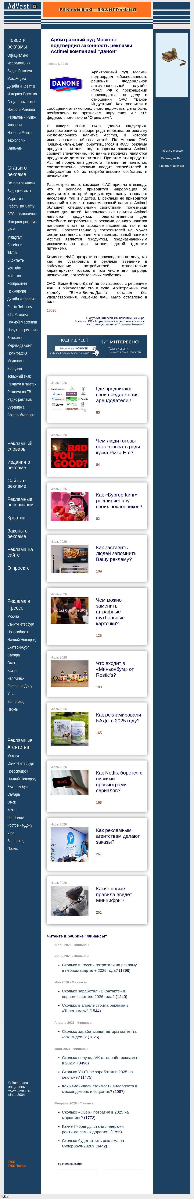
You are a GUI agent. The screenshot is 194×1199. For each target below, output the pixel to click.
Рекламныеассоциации (20, 502)
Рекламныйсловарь (19, 446)
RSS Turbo (17, 1166)
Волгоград (15, 701)
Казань (12, 670)
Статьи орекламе (17, 170)
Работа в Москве (171, 150)
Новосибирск (17, 632)
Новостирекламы (17, 43)
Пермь (12, 709)
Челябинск (15, 678)
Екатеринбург (18, 647)
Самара (13, 655)
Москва (13, 616)
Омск (11, 663)
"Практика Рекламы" (130, 324)
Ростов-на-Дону (19, 686)
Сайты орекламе (16, 483)
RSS (11, 1162)
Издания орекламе (18, 464)
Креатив (16, 517)
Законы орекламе (17, 533)
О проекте (18, 568)
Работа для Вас (171, 158)
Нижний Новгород (21, 639)
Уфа (10, 694)
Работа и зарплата (171, 165)
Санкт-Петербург (20, 624)
